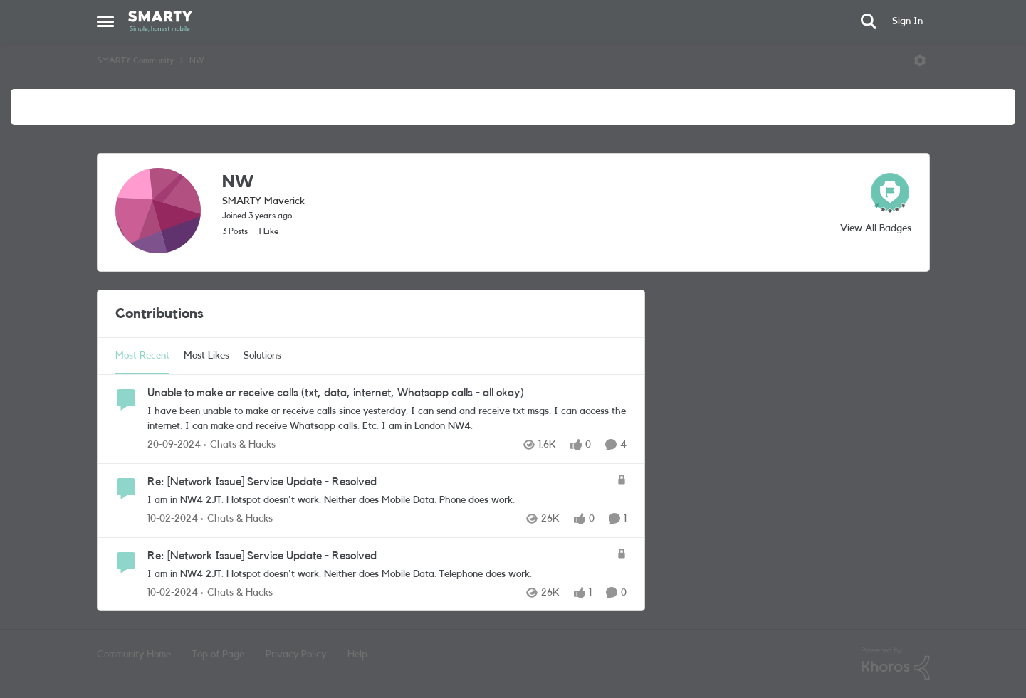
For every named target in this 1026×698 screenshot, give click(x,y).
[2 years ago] (174, 445)
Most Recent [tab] (142, 356)
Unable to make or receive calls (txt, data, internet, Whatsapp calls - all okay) (335, 392)
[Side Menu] (105, 21)
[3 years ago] (172, 519)
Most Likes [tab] (206, 356)
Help (357, 655)
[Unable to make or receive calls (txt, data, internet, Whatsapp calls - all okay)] (387, 419)
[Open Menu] (920, 60)
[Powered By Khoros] (896, 663)
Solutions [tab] (262, 356)
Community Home (134, 655)
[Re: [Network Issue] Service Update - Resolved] (378, 500)
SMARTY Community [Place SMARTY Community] (135, 60)
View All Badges (875, 228)
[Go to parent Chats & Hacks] (240, 445)
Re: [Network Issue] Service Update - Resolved (262, 481)
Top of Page (218, 655)
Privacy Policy (296, 655)
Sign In (907, 21)
